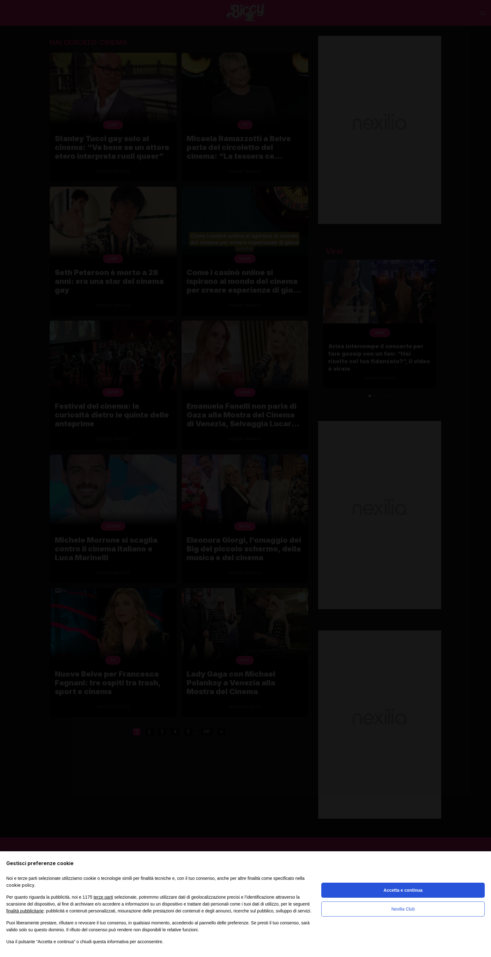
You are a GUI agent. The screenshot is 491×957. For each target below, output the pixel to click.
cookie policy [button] (20, 885)
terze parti (103, 897)
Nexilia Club (403, 909)
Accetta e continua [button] (403, 890)
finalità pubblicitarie (25, 910)
